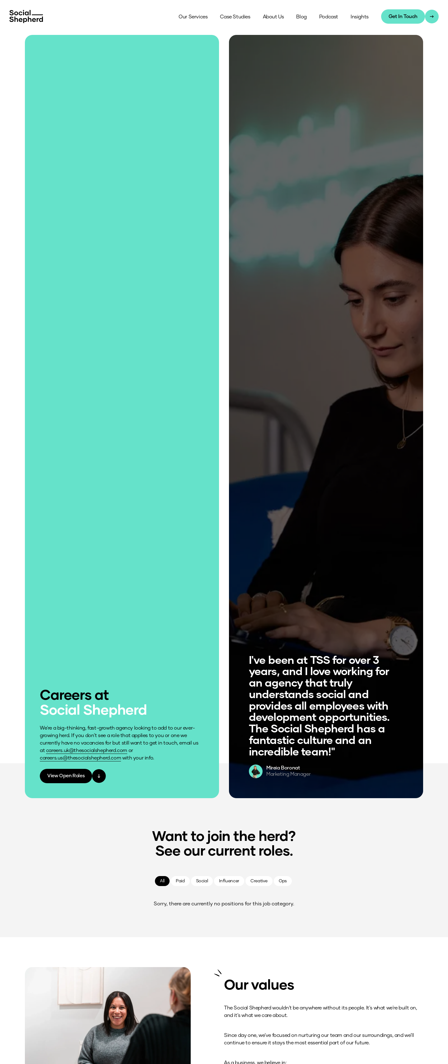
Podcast (328, 17)
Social (202, 880)
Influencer (229, 880)
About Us (272, 17)
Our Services (192, 17)
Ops (283, 880)
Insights (359, 17)
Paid (180, 880)
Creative (259, 880)
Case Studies (234, 17)
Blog (301, 17)
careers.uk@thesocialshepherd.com (86, 750)
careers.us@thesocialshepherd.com (80, 757)
